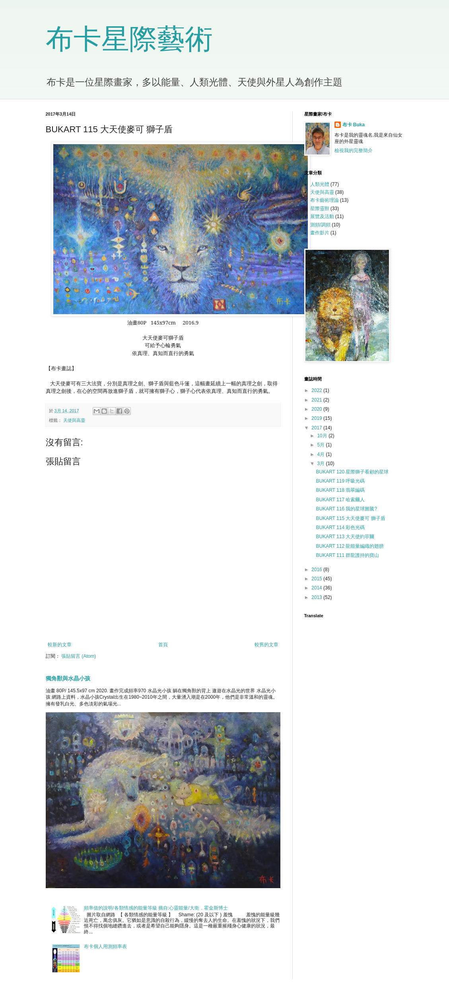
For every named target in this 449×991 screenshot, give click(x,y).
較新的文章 (60, 644)
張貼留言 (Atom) (78, 656)
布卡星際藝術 (129, 38)
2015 (317, 578)
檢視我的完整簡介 (353, 150)
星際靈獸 (319, 208)
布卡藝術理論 (324, 200)
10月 (322, 436)
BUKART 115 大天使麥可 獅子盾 (350, 518)
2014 (317, 588)
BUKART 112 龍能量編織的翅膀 (350, 546)
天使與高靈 (74, 420)
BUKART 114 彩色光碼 (340, 527)
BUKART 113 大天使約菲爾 (345, 536)
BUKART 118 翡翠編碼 (340, 490)
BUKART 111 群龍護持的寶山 (347, 555)
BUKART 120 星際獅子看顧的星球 (352, 472)
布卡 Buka (353, 124)
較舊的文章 (266, 644)
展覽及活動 (322, 216)
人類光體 (319, 184)
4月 (321, 454)
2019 (317, 418)
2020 (317, 409)
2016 (317, 569)
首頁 (163, 644)
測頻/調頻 (320, 225)
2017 (317, 428)
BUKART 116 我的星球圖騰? (346, 509)
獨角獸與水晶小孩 (68, 678)
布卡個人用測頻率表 (105, 946)
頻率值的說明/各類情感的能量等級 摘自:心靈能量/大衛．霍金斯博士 (155, 908)
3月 (321, 463)
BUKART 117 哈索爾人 (340, 499)
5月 (321, 445)
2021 (317, 400)
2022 (317, 390)
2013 (317, 597)
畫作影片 (319, 233)
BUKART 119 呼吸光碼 (340, 481)
